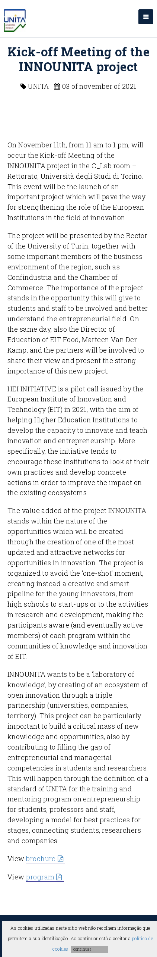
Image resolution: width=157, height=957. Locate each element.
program (40, 876)
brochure (41, 858)
